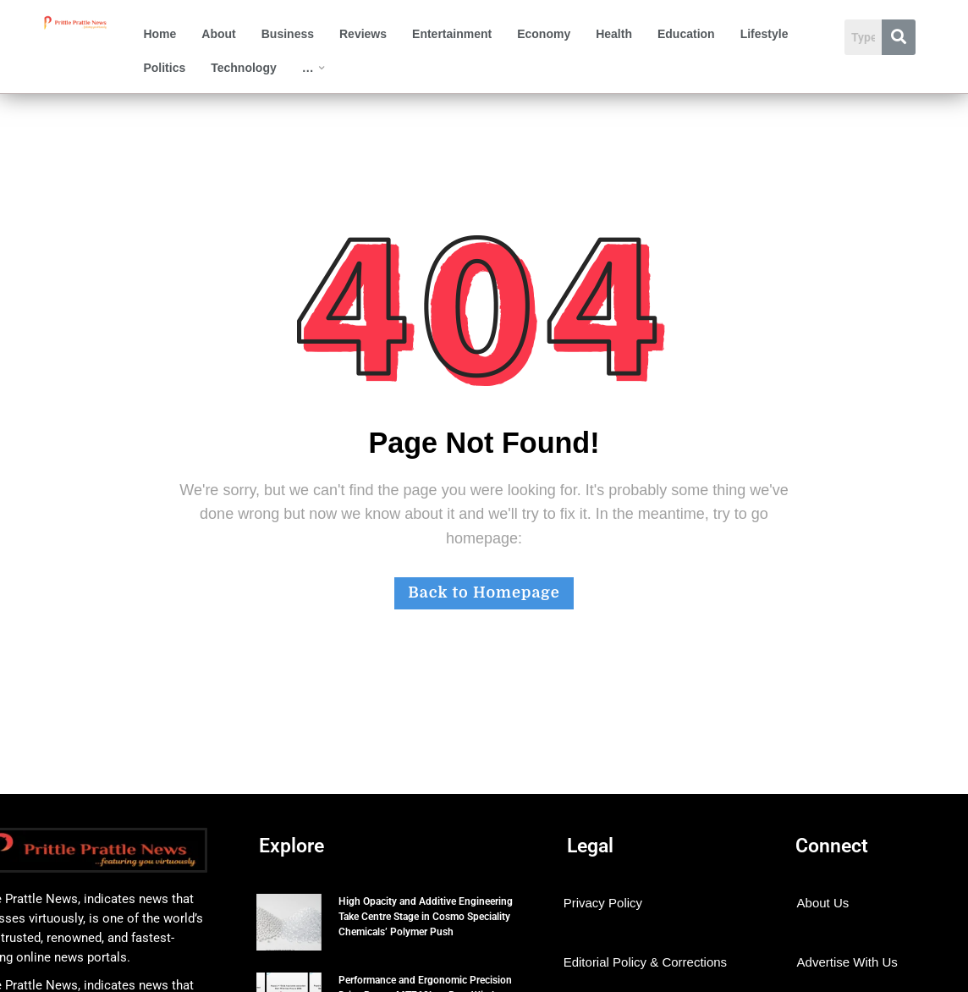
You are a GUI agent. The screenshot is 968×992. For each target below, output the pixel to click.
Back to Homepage (483, 592)
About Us (823, 903)
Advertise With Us (847, 962)
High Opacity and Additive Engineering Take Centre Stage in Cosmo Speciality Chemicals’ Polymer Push (425, 917)
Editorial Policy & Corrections (645, 962)
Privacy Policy (603, 903)
